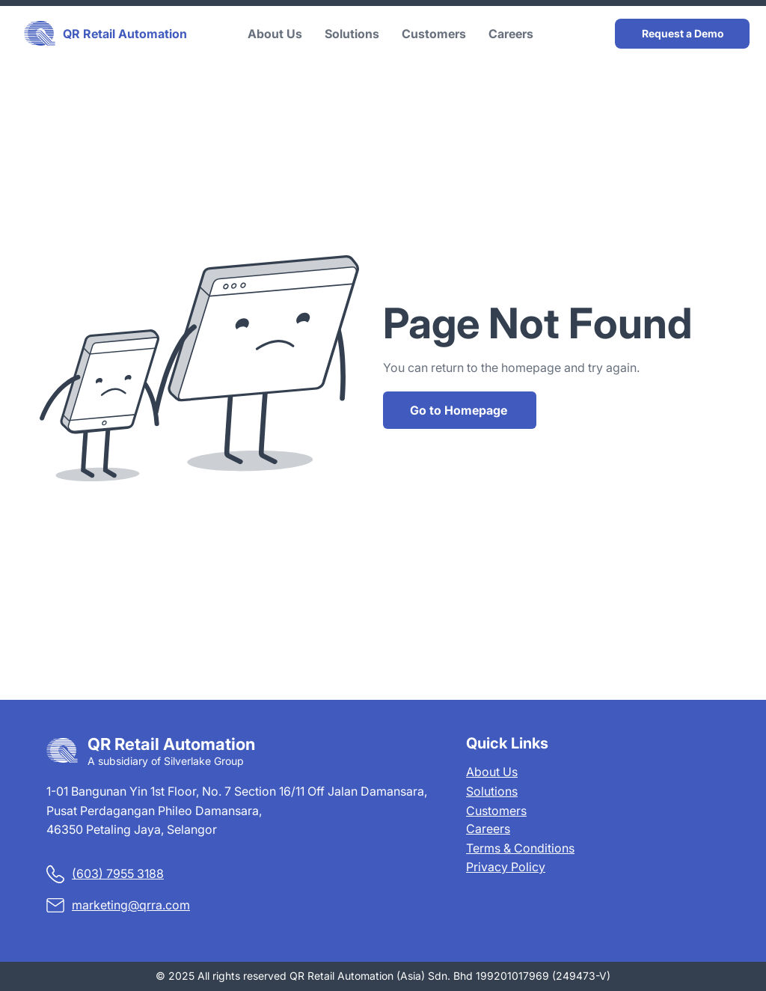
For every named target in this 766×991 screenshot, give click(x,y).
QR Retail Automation (125, 33)
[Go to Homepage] (459, 410)
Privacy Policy (505, 866)
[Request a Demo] (682, 34)
